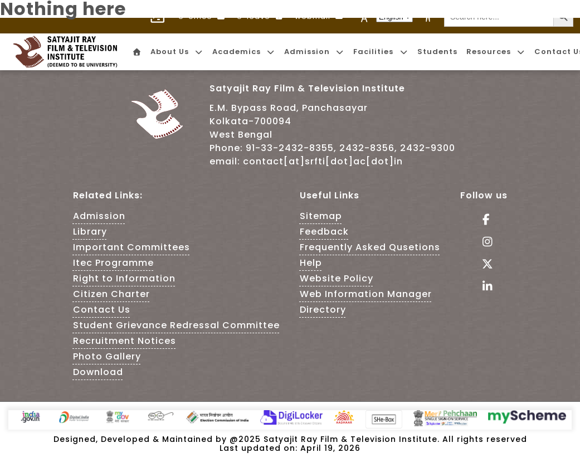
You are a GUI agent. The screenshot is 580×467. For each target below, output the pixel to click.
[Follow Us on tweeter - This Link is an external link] (484, 265)
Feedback (324, 231)
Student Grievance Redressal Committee (176, 325)
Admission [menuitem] (314, 51)
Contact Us (101, 309)
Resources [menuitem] (495, 51)
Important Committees (131, 247)
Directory (323, 309)
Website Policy (336, 278)
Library (90, 231)
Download (98, 372)
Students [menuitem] (437, 51)
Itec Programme (113, 262)
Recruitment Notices (124, 340)
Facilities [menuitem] (380, 51)
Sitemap (321, 216)
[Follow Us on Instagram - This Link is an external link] (484, 242)
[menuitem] (135, 52)
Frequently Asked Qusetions (370, 247)
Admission (99, 216)
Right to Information (124, 278)
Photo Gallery (107, 356)
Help (311, 262)
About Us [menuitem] (176, 51)
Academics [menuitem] (243, 51)
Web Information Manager (366, 294)
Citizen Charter (111, 294)
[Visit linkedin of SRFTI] (484, 287)
